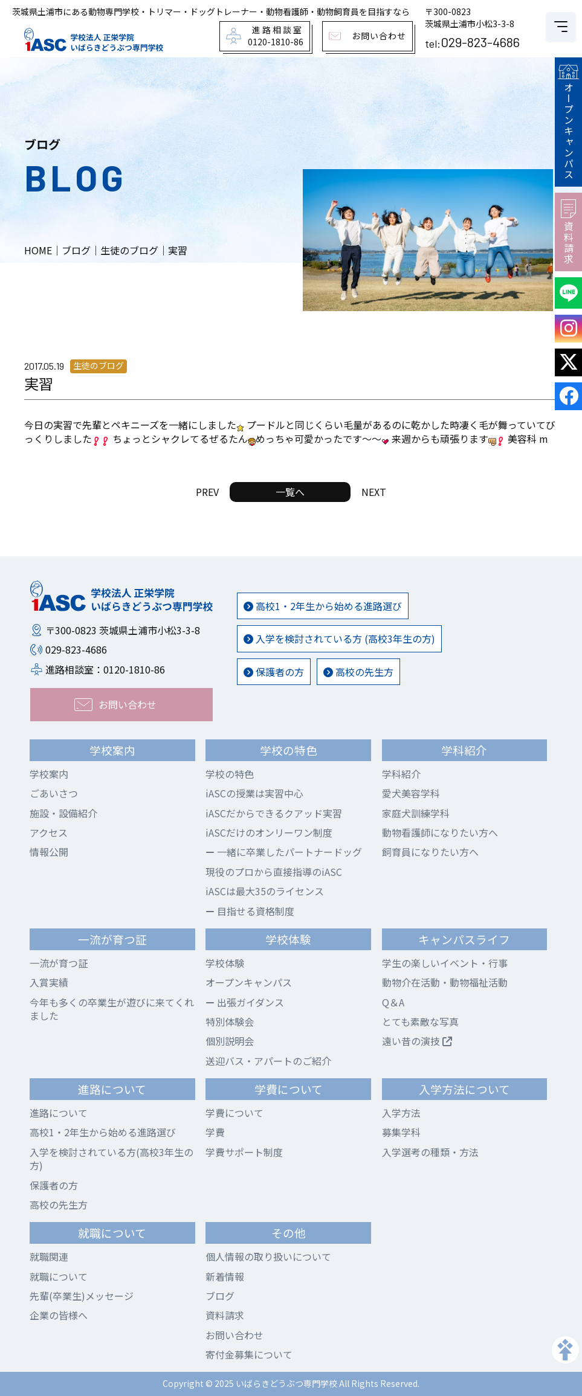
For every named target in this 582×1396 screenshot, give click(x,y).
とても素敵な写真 (420, 1021)
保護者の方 (274, 671)
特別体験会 (229, 1021)
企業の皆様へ (59, 1315)
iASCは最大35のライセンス (264, 891)
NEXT (373, 491)
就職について (59, 1276)
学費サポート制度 (244, 1152)
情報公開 (49, 851)
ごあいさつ (54, 793)
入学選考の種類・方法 (430, 1152)
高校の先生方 (358, 671)
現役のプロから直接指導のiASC (273, 871)
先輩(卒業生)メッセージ (82, 1295)
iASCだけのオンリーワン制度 (268, 832)
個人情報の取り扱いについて (268, 1256)
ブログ (219, 1295)
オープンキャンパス (568, 122)
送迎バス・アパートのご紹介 (268, 1060)
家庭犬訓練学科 (416, 813)
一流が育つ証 (59, 963)
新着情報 (224, 1276)
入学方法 (401, 1112)
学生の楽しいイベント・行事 (445, 963)
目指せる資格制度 (249, 911)
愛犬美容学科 (411, 793)
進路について (59, 1112)
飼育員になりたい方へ (430, 851)
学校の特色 (229, 774)
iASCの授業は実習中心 (254, 793)
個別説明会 (229, 1041)
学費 (215, 1132)
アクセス (49, 832)
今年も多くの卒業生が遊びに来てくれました (112, 1009)
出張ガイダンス (244, 1002)
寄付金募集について (249, 1354)
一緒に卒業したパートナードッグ (283, 851)
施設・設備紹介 (63, 813)
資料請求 (568, 232)
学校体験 (224, 963)
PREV (207, 491)
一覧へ (290, 491)
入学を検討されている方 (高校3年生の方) (339, 638)
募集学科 (401, 1132)
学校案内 (49, 774)
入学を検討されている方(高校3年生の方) (111, 1158)
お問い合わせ (234, 1335)
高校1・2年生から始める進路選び (323, 606)
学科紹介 (401, 774)
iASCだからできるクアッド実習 (273, 813)
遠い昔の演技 (417, 1041)
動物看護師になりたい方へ (440, 832)
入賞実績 (49, 982)
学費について (234, 1112)
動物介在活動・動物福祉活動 (445, 982)
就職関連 (49, 1256)
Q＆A (393, 1002)
